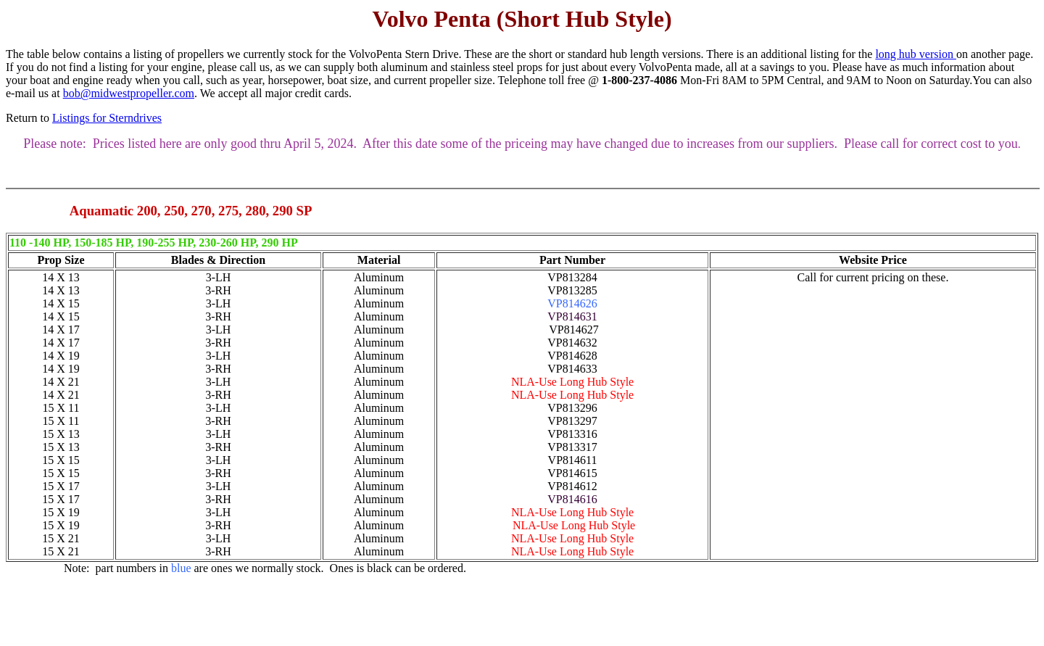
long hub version (915, 54)
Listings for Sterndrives (107, 118)
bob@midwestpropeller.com (128, 93)
